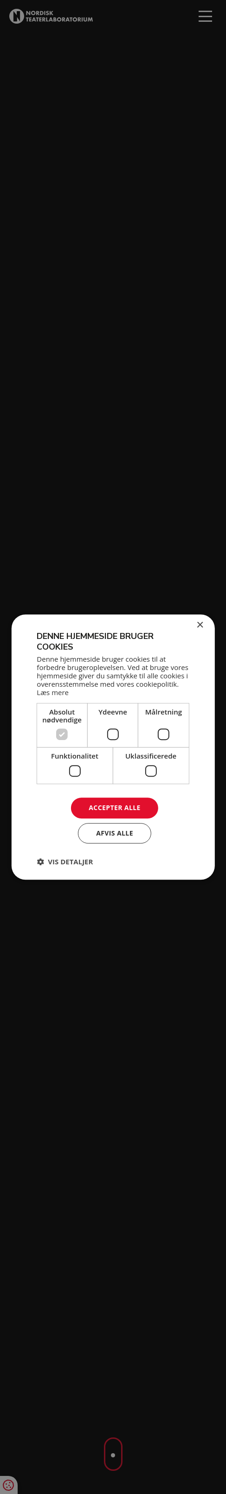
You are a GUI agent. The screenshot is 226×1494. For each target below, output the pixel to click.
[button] (65, 861)
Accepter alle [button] (114, 807)
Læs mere (53, 692)
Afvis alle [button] (114, 833)
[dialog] (113, 747)
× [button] (199, 625)
